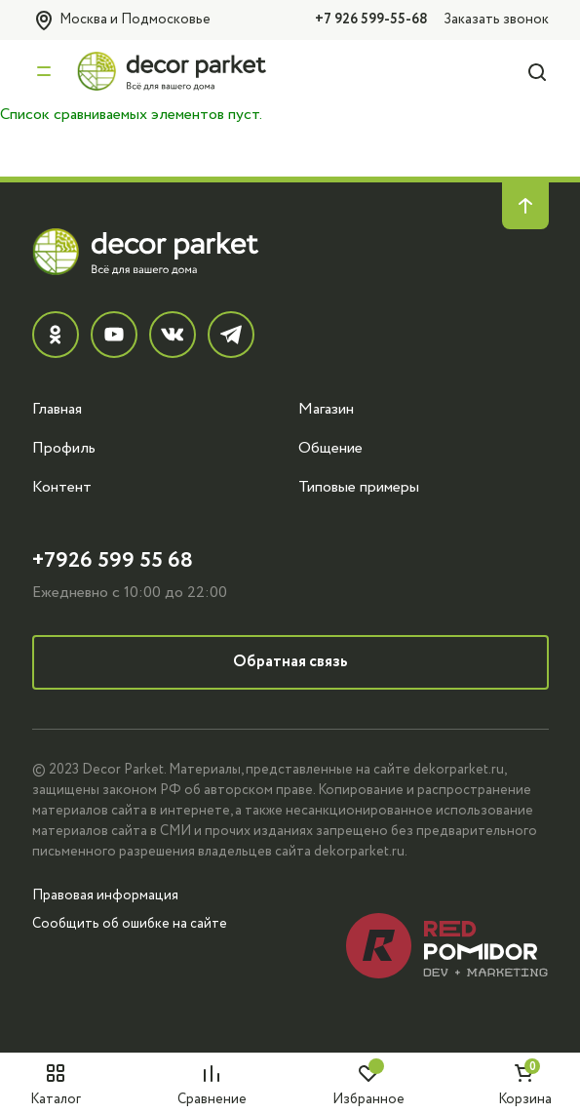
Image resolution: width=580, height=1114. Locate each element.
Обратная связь (290, 662)
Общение (330, 447)
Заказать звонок (496, 19)
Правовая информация (105, 895)
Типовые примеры (358, 486)
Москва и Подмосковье (121, 20)
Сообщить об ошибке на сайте (129, 923)
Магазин (326, 408)
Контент (62, 486)
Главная (57, 408)
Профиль (64, 447)
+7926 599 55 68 (112, 560)
